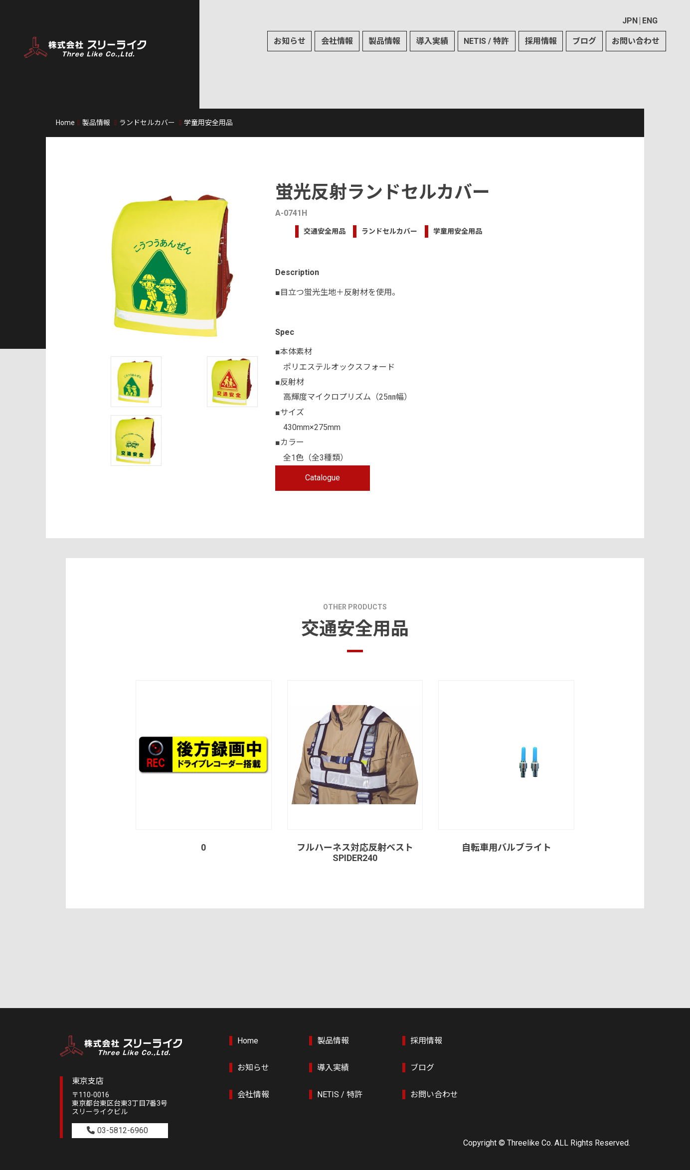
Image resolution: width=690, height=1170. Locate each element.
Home (65, 123)
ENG (650, 20)
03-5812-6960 (122, 1130)
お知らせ (290, 41)
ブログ (584, 41)
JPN (630, 20)
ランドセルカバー (147, 123)
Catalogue (322, 477)
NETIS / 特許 (486, 41)
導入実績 (432, 41)
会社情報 (337, 41)
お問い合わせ (636, 41)
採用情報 (541, 41)
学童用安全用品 (208, 123)
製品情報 (384, 41)
